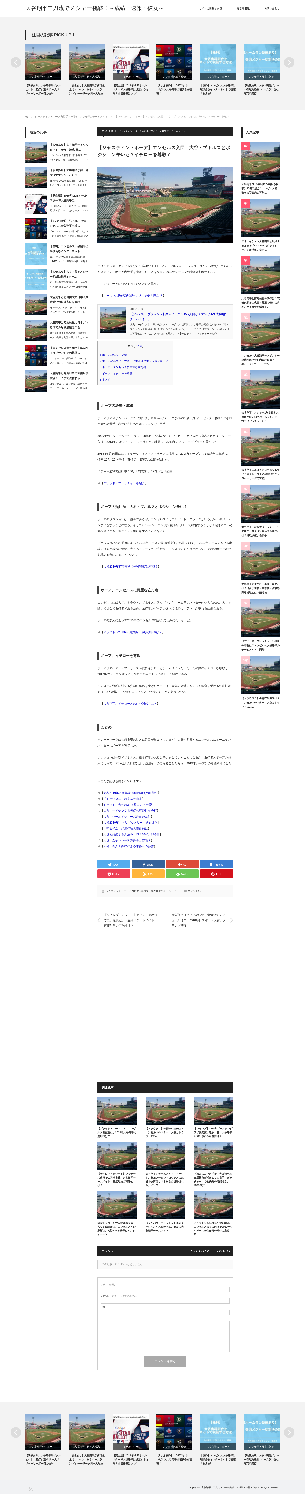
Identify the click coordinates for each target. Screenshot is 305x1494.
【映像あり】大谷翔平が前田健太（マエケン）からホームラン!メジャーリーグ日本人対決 (87, 89)
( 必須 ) (108, 1284)
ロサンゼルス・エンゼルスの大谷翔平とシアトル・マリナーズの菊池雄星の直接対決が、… (68, 388)
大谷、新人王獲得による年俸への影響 (128, 846)
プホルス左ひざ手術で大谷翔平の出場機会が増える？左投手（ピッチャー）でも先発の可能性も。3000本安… (213, 1179)
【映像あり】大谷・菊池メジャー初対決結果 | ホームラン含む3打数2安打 (261, 89)
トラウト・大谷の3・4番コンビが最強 (128, 804)
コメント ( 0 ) (223, 1251)
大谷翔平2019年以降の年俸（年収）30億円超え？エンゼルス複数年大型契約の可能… (259, 188)
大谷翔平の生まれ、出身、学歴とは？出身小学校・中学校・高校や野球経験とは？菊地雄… (260, 588)
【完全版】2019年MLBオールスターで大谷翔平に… (68, 198)
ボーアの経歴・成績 (115, 354)
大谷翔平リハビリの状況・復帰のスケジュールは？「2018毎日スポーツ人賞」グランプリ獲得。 (199, 920)
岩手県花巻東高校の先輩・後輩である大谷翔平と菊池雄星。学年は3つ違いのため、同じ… (69, 337)
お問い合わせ (272, 8)
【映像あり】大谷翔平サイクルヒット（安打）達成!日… (69, 147)
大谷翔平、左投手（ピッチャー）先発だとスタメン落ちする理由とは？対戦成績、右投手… (260, 531)
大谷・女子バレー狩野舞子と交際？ (127, 840)
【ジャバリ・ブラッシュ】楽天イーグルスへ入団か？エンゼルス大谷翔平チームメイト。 (165, 1227)
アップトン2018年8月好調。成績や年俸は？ (132, 632)
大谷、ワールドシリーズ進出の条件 (127, 816)
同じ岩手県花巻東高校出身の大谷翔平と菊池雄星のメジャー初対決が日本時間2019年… (68, 286)
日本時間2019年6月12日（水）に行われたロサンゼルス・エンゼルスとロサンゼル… (68, 185)
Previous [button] (16, 62)
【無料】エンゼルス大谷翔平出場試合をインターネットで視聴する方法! (218, 89)
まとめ (106, 379)
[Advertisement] (165, 976)
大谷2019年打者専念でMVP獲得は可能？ (130, 566)
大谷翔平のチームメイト (172, 131)
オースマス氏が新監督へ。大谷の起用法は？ (133, 295)
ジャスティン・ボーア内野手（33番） (138, 131)
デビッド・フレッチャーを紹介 (124, 483)
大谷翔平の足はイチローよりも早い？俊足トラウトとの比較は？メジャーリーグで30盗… (260, 474)
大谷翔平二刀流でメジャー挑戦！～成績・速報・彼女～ (94, 8)
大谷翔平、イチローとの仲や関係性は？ (130, 703)
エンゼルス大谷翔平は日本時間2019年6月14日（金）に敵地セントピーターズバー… (69, 159)
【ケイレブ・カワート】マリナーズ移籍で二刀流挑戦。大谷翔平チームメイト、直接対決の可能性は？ (130, 920)
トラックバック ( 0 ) (198, 1251)
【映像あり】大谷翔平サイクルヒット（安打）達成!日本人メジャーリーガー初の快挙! (43, 89)
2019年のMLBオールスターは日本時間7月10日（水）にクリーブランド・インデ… (69, 210)
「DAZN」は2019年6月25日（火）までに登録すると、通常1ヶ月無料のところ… (69, 236)
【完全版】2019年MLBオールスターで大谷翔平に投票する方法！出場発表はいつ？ (130, 89)
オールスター (130, 76)
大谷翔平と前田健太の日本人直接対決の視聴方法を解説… (69, 300)
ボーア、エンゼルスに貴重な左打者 (124, 367)
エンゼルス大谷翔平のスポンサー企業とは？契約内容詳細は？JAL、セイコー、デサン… (260, 360)
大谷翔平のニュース (43, 76)
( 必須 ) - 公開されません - (119, 1296)
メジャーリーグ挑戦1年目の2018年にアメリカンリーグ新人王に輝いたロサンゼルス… (69, 363)
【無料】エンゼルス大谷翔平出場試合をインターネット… (69, 249)
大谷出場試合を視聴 (174, 76)
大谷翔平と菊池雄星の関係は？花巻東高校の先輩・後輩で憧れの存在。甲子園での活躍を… (260, 303)
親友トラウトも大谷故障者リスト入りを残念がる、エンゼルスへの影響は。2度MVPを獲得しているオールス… (116, 1229)
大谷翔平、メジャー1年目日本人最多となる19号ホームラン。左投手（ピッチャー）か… (260, 417)
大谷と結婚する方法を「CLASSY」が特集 (131, 834)
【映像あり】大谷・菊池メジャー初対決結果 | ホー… (69, 274)
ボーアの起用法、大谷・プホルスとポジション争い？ (135, 361)
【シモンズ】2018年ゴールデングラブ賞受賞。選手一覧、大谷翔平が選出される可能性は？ (213, 1132)
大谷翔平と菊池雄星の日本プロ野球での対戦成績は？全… (69, 325)
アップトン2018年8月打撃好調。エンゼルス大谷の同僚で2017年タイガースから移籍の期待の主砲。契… (213, 1229)
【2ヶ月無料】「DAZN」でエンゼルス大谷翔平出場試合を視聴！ (174, 89)
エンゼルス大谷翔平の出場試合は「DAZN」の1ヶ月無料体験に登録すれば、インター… (69, 261)
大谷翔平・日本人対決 (87, 76)
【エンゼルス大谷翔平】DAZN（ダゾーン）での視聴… (69, 350)
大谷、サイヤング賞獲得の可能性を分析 (130, 810)
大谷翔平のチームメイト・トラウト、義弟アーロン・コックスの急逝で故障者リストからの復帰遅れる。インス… (165, 1179)
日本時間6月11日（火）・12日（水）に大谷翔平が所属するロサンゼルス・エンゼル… (69, 312)
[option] (47, 70)
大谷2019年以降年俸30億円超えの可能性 (130, 793)
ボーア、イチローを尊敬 (117, 373)
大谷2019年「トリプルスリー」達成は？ (130, 822)
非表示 (138, 346)
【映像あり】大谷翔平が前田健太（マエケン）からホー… (69, 173)
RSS (30, 1488)
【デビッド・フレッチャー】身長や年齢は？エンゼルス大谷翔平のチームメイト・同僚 (260, 645)
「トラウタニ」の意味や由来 (122, 799)
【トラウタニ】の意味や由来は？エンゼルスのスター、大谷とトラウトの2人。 (165, 1132)
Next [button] (289, 62)
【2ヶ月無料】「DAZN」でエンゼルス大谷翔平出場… (68, 223)
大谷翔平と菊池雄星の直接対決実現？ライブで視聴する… (69, 376)
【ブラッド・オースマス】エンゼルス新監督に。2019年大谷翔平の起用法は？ (116, 1132)
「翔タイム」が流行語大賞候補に (125, 828)
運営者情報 (243, 8)
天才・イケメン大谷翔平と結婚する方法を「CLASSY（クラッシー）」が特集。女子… (260, 246)
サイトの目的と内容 (210, 8)
